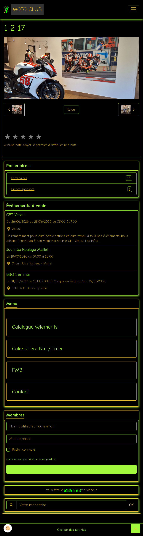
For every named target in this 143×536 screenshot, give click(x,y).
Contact (20, 392)
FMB (17, 370)
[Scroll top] (135, 528)
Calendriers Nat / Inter (37, 349)
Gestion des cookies (71, 530)
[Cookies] (8, 528)
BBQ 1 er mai (18, 274)
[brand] (24, 9)
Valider (71, 469)
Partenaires (71, 178)
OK (131, 505)
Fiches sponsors (71, 189)
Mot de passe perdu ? (42, 459)
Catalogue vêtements (34, 327)
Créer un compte (16, 459)
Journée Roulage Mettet (27, 249)
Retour (71, 109)
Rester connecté (23, 449)
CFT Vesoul (16, 214)
